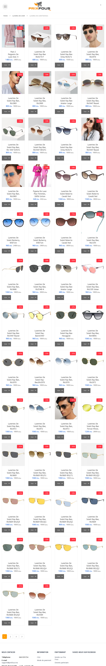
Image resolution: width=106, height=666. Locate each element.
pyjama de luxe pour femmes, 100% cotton (39, 194)
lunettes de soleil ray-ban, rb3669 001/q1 (39, 519)
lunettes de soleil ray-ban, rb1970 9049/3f (66, 381)
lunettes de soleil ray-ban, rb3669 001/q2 (66, 519)
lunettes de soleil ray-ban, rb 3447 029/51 (13, 147)
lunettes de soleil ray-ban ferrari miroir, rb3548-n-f (93, 427)
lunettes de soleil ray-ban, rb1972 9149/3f (39, 427)
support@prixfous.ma (10, 662)
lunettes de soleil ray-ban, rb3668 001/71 (13, 566)
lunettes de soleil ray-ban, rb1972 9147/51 (66, 427)
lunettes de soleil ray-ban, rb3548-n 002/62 (39, 288)
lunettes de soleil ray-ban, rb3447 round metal (93, 102)
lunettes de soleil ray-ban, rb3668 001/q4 (39, 566)
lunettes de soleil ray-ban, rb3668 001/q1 (66, 566)
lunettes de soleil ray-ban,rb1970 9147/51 (40, 381)
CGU (38, 657)
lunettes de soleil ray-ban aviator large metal (66, 102)
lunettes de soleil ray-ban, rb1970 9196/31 (93, 55)
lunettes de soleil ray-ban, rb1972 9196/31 (93, 381)
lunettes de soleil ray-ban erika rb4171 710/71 (66, 55)
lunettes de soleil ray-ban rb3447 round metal (13, 334)
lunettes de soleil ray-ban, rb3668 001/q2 (92, 566)
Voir (7, 65)
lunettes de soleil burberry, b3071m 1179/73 (13, 241)
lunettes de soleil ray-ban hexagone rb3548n (66, 334)
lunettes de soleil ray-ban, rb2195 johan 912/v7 (93, 288)
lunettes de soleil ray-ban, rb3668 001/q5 (13, 612)
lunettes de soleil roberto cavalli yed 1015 (66, 195)
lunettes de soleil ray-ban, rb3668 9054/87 (13, 288)
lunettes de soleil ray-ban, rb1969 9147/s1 (39, 102)
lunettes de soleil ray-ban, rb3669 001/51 (39, 473)
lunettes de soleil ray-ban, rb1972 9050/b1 (13, 427)
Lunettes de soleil (18, 16)
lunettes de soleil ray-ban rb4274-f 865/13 (40, 55)
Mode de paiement (44, 660)
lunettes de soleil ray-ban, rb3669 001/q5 (92, 473)
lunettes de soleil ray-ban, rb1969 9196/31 (13, 102)
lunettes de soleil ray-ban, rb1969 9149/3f (13, 195)
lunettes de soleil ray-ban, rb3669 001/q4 (13, 519)
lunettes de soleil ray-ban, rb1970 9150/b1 (13, 381)
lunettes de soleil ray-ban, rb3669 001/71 (66, 473)
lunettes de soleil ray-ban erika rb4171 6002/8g (66, 148)
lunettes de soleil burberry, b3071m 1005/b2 (39, 241)
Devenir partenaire (62, 662)
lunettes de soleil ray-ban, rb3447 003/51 (39, 147)
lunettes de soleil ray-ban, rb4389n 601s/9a (93, 334)
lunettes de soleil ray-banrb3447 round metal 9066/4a (39, 335)
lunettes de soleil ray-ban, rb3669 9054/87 (13, 474)
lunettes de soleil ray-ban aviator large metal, (66, 288)
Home (5, 16)
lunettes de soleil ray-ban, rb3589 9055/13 (39, 613)
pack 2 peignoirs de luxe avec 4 (13, 54)
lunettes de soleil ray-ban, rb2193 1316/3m (93, 241)
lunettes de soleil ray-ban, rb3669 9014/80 (93, 520)
